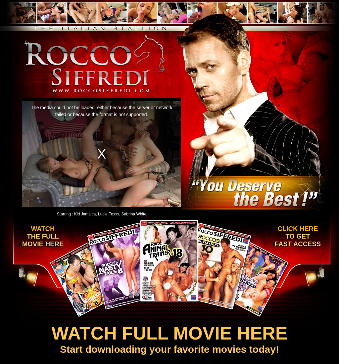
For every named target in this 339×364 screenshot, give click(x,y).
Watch (41, 236)
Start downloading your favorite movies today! (169, 339)
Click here (296, 236)
